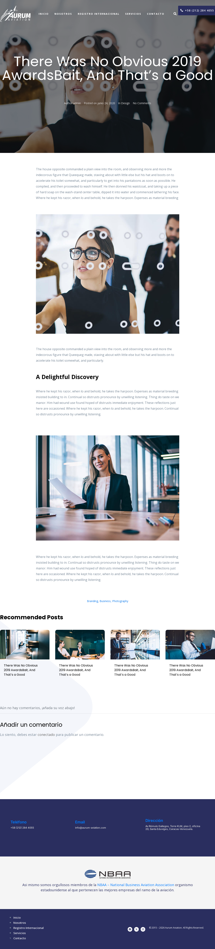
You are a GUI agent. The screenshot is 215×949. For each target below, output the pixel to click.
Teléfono (19, 822)
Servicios (133, 13)
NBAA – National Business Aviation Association (135, 884)
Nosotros (63, 13)
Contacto (155, 13)
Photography (120, 601)
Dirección (154, 820)
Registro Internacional (98, 13)
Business (105, 601)
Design (125, 103)
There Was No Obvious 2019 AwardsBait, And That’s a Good (21, 670)
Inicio (44, 13)
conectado (46, 734)
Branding (92, 601)
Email (80, 822)
